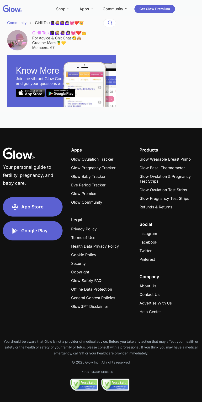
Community (17, 23)
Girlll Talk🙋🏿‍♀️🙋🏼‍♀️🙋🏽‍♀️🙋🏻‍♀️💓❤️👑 (59, 23)
